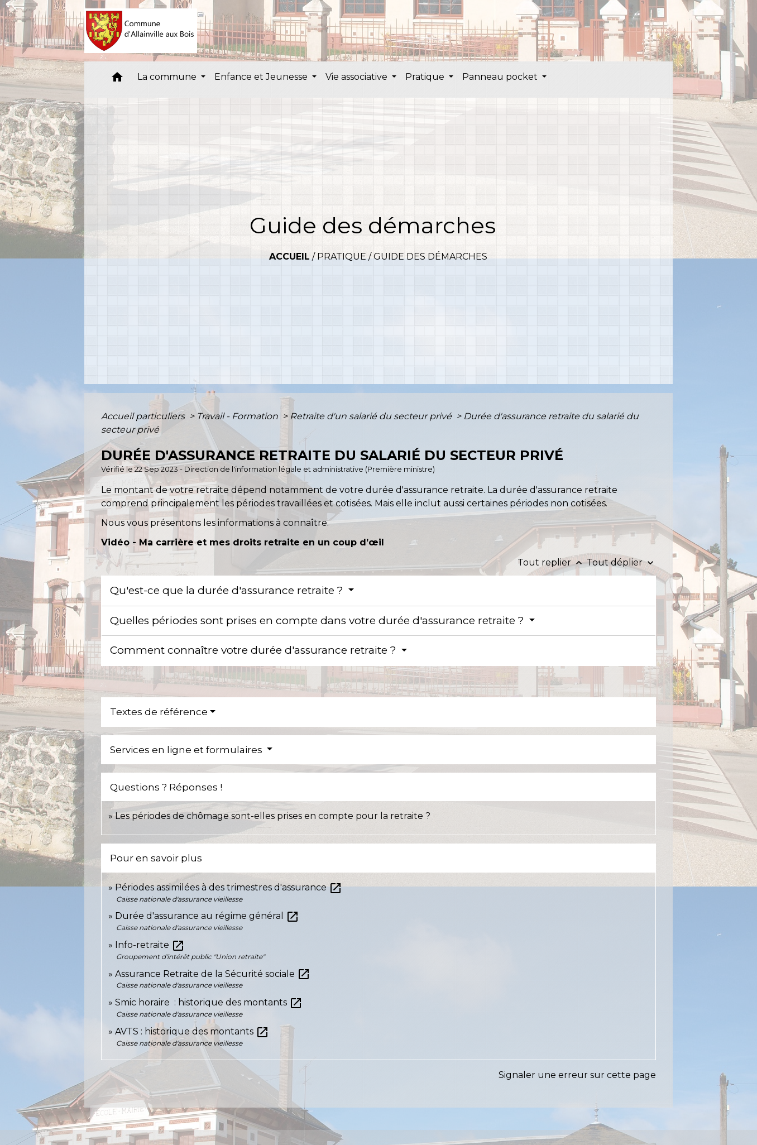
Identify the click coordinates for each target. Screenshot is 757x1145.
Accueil (289, 256)
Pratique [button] (426, 76)
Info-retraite (150, 945)
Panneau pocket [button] (501, 76)
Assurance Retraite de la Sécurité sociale (212, 974)
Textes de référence (159, 711)
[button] (117, 79)
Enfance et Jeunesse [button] (262, 76)
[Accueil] (141, 31)
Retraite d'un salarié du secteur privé (372, 416)
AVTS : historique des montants (192, 1031)
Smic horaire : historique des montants (209, 1002)
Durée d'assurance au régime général (207, 916)
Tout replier (552, 562)
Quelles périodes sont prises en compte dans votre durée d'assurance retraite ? (318, 620)
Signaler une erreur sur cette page (577, 1075)
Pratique (341, 256)
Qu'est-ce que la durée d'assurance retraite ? (228, 590)
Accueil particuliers (144, 416)
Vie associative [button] (357, 76)
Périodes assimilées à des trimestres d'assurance (228, 887)
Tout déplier (621, 562)
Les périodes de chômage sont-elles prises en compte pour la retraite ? (272, 816)
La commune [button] (168, 76)
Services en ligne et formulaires (187, 749)
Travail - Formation (238, 416)
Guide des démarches (430, 256)
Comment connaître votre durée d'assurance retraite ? (254, 650)
